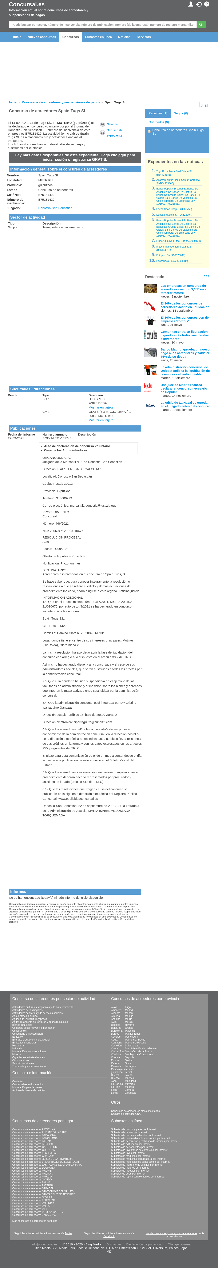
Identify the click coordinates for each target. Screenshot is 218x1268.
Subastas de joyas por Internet (128, 1153)
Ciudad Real (118, 1051)
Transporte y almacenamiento (29, 1066)
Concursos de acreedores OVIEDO (32, 1179)
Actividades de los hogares (27, 1010)
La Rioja (115, 1086)
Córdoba (116, 1054)
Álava (114, 1007)
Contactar (17, 1081)
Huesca (115, 1078)
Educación (18, 1036)
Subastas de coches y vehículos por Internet (136, 1135)
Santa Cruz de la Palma (138, 1051)
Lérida (114, 1092)
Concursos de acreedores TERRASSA (34, 1200)
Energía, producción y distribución (31, 1039)
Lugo (128, 1007)
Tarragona (130, 1066)
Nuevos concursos (42, 37)
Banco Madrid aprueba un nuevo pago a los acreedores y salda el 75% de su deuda (185, 353)
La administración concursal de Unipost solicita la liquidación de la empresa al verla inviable (185, 370)
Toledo (128, 1075)
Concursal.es (27, 4)
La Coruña (117, 1084)
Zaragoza (130, 1092)
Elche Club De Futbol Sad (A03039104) (178, 241)
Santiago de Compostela (139, 1054)
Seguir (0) (181, 113)
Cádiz (114, 1039)
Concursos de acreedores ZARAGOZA (34, 1215)
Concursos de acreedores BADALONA (34, 1135)
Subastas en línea (98, 37)
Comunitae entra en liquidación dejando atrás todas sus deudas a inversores (184, 335)
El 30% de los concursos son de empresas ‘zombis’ (184, 319)
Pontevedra (131, 1036)
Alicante (115, 1013)
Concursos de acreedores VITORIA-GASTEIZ (38, 1212)
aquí (122, 155)
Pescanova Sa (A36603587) (172, 261)
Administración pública (25, 1016)
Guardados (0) (158, 122)
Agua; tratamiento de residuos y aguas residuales (40, 1021)
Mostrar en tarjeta (101, 407)
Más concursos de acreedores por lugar (34, 1220)
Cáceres (116, 1036)
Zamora (129, 1089)
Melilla (128, 1019)
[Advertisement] (75, 262)
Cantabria (116, 1042)
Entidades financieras (24, 1042)
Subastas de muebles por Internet (130, 1170)
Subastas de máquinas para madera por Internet (138, 1158)
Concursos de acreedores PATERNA (33, 1185)
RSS (206, 276)
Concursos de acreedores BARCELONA (35, 1138)
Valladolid (130, 1081)
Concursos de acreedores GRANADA (33, 1155)
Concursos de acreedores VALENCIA (33, 1203)
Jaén (114, 1081)
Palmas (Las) (132, 1033)
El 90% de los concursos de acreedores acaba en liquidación (184, 305)
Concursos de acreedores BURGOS (32, 1144)
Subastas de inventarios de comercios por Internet (139, 1150)
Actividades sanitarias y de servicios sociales (37, 1013)
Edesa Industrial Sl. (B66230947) (174, 214)
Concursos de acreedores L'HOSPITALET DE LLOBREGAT (45, 1161)
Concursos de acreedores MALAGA (32, 1173)
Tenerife (129, 1069)
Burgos (115, 1033)
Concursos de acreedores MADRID (32, 1170)
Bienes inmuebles (22, 1024)
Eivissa (115, 1060)
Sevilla (128, 1060)
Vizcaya (129, 1086)
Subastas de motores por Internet (130, 1167)
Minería (16, 1054)
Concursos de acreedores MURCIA (32, 1176)
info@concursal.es (45, 1244)
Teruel (128, 1072)
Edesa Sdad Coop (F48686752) (174, 209)
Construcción (19, 1030)
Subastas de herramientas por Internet (132, 1147)
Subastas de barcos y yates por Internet (133, 1129)
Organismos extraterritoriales (28, 1057)
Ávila (114, 1021)
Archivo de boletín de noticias (28, 1090)
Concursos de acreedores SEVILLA (32, 1197)
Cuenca (115, 1057)
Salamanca (131, 1045)
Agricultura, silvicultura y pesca (29, 1019)
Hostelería (18, 1045)
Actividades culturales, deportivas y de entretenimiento (43, 1007)
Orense (129, 1027)
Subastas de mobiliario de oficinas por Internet (137, 1164)
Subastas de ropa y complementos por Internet (137, 1176)
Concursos (70, 37)
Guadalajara (118, 1069)
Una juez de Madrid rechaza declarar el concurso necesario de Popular (183, 388)
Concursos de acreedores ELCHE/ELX (34, 1153)
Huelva (115, 1075)
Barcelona (117, 1030)
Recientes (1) (157, 113)
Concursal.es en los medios (27, 1084)
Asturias (115, 1019)
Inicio (17, 37)
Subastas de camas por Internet (129, 1132)
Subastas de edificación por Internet (131, 1144)
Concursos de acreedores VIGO (30, 1209)
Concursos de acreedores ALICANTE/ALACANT (39, 1132)
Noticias (124, 37)
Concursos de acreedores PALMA (31, 1182)
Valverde (130, 1084)
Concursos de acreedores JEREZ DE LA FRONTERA (42, 1158)
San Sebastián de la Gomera (141, 1048)
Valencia (130, 1078)
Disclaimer (113, 1244)
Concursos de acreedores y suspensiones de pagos (61, 102)
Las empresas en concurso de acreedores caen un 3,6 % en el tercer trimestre (183, 289)
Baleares (116, 1027)
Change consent (179, 1244)
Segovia (129, 1057)
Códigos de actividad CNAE (126, 1113)
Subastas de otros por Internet (128, 1173)
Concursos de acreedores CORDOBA (33, 1150)
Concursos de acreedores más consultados (135, 1111)
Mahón (129, 1013)
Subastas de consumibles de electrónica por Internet (140, 1138)
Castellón (116, 1045)
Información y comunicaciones (29, 1051)
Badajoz (115, 1024)
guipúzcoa (117, 1072)
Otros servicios (20, 1060)
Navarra (129, 1024)
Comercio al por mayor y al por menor (33, 1027)
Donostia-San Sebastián (55, 208)
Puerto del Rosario (135, 1042)
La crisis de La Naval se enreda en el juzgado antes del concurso (185, 404)
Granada (116, 1066)
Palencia (130, 1030)
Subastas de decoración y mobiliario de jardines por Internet (145, 1141)
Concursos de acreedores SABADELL (33, 1188)
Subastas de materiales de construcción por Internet (140, 1161)
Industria (17, 1048)
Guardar (112, 124)
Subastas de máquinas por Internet (131, 1155)
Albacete (116, 1010)
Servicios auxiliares (23, 1063)
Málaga (129, 1016)
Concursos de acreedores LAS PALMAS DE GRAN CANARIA (47, 1164)
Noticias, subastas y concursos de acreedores (171, 1233)
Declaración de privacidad (144, 1244)
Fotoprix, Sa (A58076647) (170, 255)
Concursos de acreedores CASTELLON (34, 1147)
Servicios (144, 37)
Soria (128, 1063)
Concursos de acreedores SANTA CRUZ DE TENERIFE (43, 1194)
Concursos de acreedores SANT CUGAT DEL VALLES (43, 1191)
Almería (115, 1016)
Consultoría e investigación (27, 1033)
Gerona (115, 1063)
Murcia (129, 1021)
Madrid (129, 1010)
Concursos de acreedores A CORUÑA (33, 1129)
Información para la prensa (27, 1087)
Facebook (109, 1236)
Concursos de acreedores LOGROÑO (33, 1167)
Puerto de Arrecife (135, 1039)
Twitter (68, 1233)
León (114, 1089)
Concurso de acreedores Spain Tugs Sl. (177, 131)
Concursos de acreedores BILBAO (31, 1141)
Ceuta (114, 1048)
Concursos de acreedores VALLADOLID (35, 1206)
